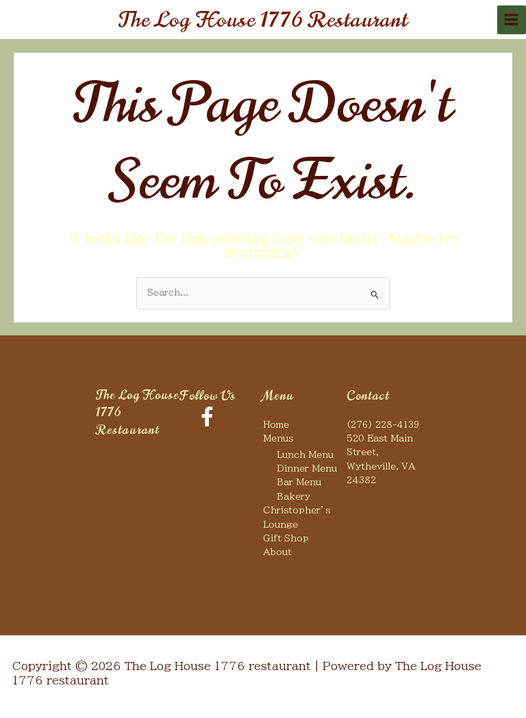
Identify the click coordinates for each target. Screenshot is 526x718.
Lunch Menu (305, 454)
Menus (278, 438)
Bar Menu (299, 482)
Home (276, 424)
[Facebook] (207, 416)
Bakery (293, 496)
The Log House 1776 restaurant (263, 19)
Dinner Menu (307, 468)
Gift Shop (286, 538)
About (277, 552)
